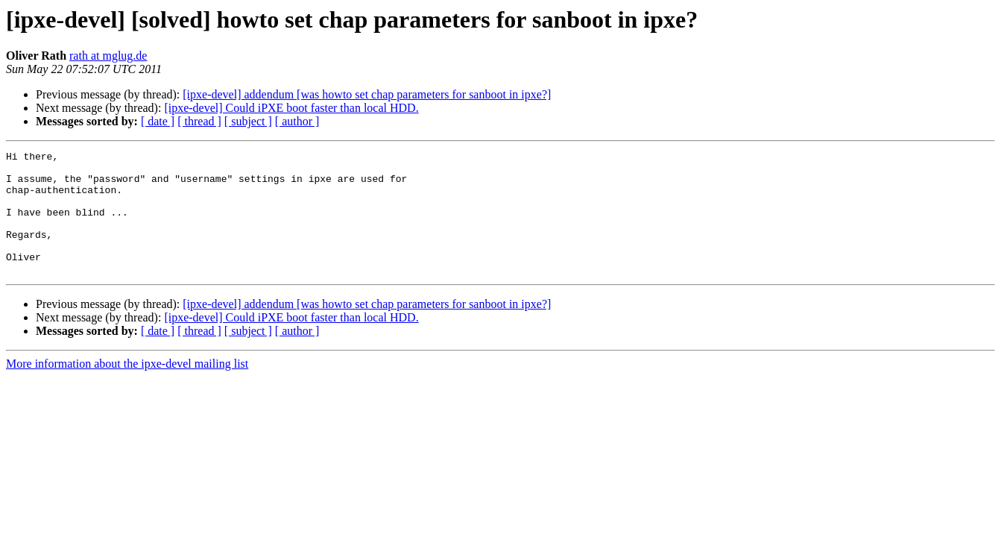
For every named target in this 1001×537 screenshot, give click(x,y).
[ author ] (297, 121)
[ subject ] (248, 121)
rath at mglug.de (108, 55)
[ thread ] (199, 121)
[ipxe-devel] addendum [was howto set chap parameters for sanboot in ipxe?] (367, 94)
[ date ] (157, 121)
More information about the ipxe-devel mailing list (127, 388)
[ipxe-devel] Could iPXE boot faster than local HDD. (291, 107)
